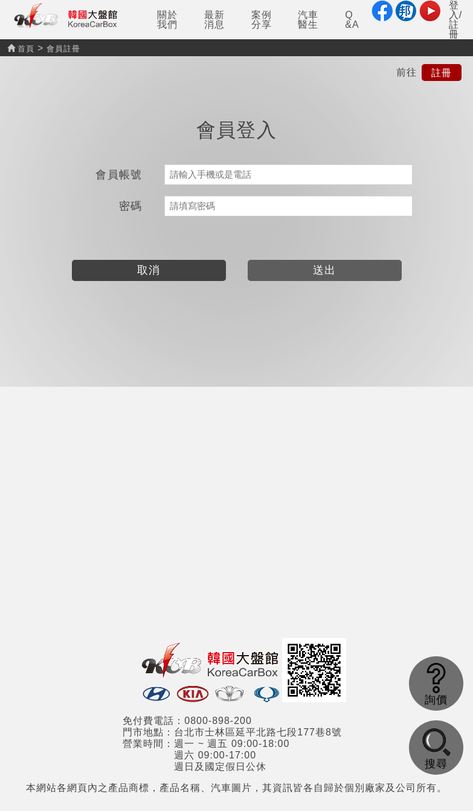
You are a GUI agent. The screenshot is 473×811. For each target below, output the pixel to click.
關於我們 (167, 20)
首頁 (20, 48)
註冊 (441, 72)
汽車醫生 (308, 20)
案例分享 (261, 20)
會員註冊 (63, 48)
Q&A (352, 20)
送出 (324, 270)
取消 (149, 270)
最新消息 (214, 20)
